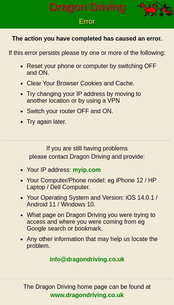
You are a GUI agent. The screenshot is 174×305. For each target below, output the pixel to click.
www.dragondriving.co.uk (87, 295)
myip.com (87, 170)
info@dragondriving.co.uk (87, 259)
